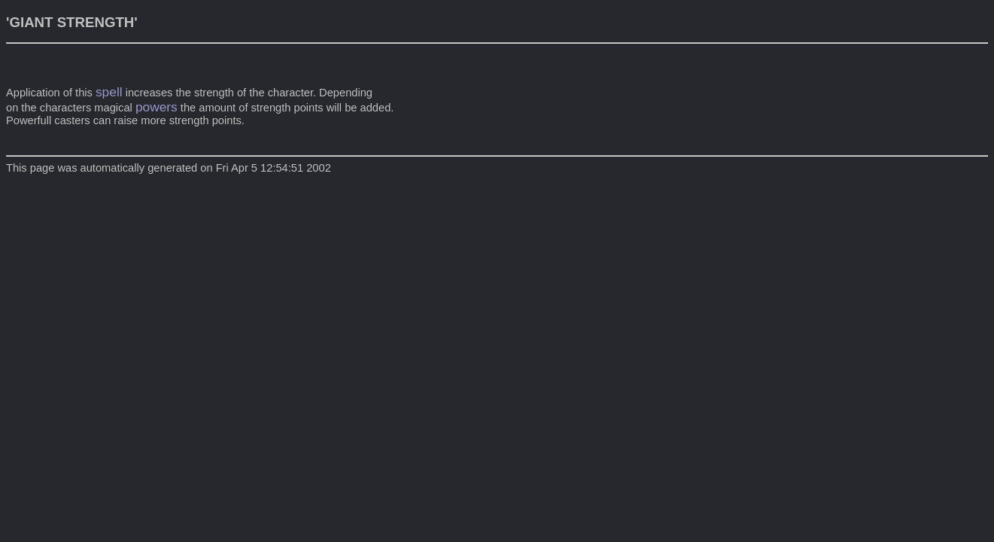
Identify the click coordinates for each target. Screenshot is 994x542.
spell (109, 91)
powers (156, 106)
